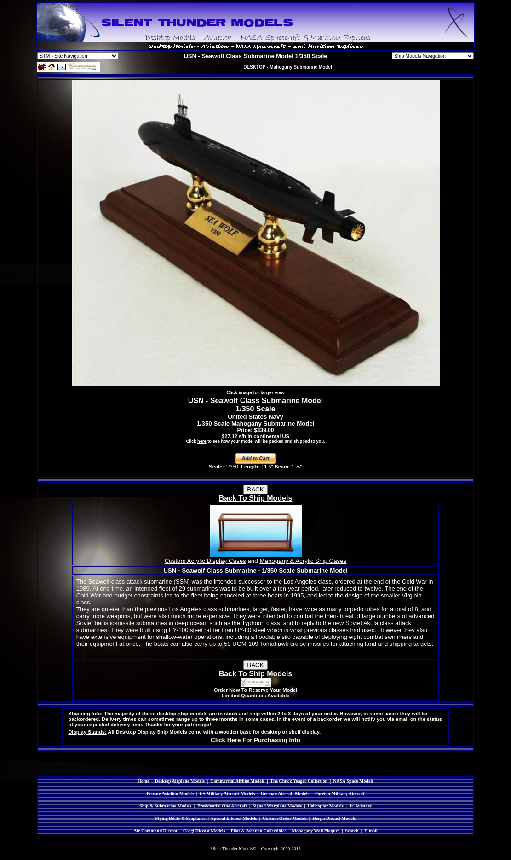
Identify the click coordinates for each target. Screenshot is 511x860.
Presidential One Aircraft (222, 805)
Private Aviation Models (170, 793)
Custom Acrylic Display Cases (205, 560)
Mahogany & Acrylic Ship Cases (302, 560)
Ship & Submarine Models (165, 805)
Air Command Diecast (155, 830)
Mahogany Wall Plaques (315, 830)
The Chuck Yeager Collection (298, 781)
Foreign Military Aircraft (340, 793)
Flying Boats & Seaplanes (180, 818)
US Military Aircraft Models (227, 793)
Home (143, 781)
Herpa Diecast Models (334, 818)
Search (351, 830)
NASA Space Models (353, 781)
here (202, 441)
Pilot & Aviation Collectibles (259, 830)
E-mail (371, 830)
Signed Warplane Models (277, 805)
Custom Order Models (285, 818)
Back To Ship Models (256, 498)
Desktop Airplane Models (180, 781)
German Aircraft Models (285, 793)
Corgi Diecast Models (204, 830)
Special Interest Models (234, 818)
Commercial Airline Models (237, 781)
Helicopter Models (325, 805)
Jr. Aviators (360, 805)
